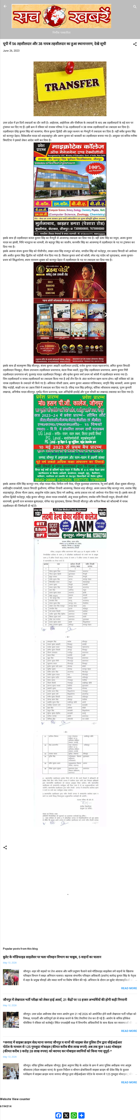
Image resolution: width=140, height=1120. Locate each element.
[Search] (135, 7)
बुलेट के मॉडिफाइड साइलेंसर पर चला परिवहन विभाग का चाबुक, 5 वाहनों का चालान (52, 957)
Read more (129, 988)
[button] (135, 45)
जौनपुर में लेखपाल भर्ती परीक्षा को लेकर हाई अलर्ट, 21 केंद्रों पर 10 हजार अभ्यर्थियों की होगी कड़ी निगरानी (65, 1000)
